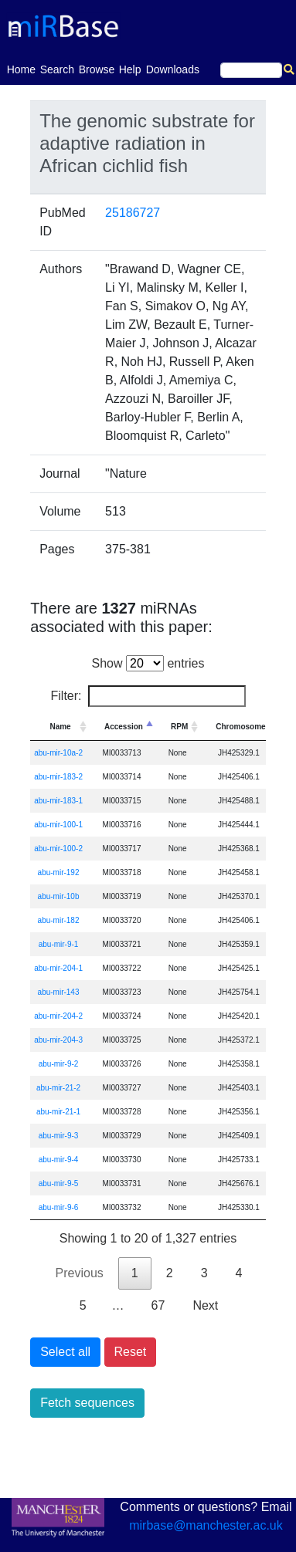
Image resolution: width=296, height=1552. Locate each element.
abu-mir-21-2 (58, 1088)
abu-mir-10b (59, 896)
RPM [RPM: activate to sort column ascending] (179, 726)
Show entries (148, 663)
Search (57, 69)
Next (205, 1305)
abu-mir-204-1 (58, 968)
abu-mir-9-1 (59, 944)
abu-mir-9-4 (59, 1159)
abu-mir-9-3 (59, 1135)
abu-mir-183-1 (58, 800)
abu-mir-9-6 (59, 1207)
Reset (130, 1351)
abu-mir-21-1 (58, 1111)
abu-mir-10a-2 (58, 753)
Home (21, 68)
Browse (97, 69)
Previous (80, 1273)
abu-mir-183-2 (58, 777)
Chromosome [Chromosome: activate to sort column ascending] (240, 726)
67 (158, 1305)
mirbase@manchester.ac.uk (206, 1525)
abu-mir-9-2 (59, 1064)
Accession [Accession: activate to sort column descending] (123, 726)
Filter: (148, 696)
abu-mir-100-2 (58, 848)
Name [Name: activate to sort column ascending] (59, 726)
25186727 (132, 212)
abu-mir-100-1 (58, 824)
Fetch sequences (87, 1402)
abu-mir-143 (59, 992)
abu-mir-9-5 (59, 1183)
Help (130, 69)
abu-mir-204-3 (58, 1040)
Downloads (172, 69)
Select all (65, 1351)
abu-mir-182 (59, 920)
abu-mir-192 (59, 872)
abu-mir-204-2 (58, 1016)
